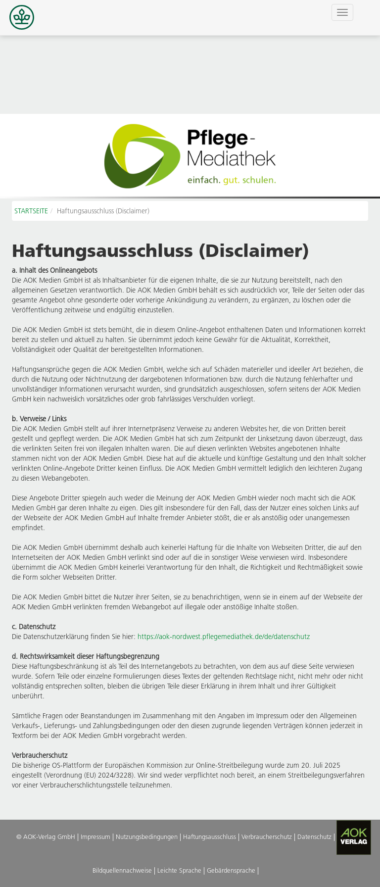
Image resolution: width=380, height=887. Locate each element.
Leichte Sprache (179, 870)
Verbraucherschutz (266, 836)
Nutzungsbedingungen (147, 836)
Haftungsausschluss (209, 836)
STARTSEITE (31, 210)
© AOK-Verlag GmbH (45, 836)
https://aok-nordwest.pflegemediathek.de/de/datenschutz (224, 636)
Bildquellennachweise (122, 870)
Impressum (95, 836)
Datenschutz (314, 836)
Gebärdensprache (231, 870)
